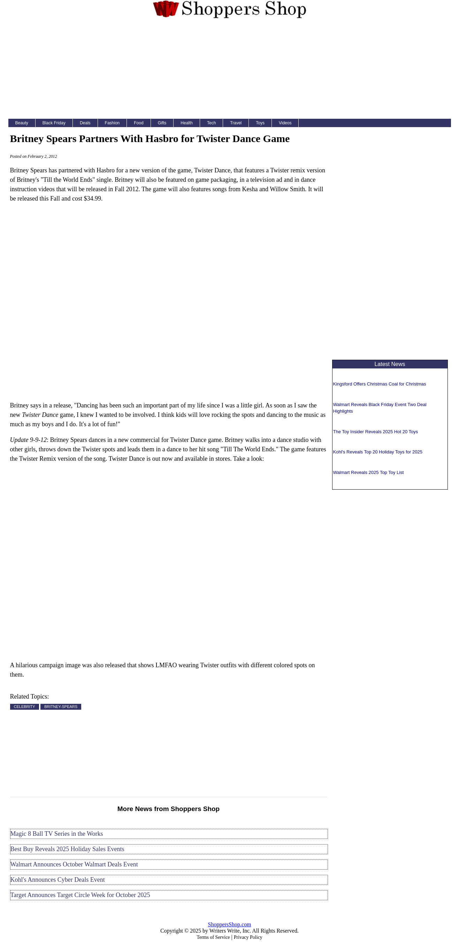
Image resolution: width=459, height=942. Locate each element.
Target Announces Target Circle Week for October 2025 (80, 895)
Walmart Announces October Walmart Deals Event (74, 864)
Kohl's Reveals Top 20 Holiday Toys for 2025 (377, 451)
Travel (236, 122)
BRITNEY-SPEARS (60, 706)
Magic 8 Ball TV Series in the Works (56, 833)
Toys (260, 122)
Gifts (162, 122)
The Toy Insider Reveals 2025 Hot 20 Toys (375, 431)
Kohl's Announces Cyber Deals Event (57, 879)
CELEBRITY (24, 706)
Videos (285, 122)
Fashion (112, 122)
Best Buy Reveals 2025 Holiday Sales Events (67, 849)
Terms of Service (213, 937)
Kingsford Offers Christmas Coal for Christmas (379, 384)
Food (138, 122)
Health (187, 122)
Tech (211, 122)
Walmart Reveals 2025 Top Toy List (368, 472)
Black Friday (54, 122)
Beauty (21, 122)
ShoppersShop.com (229, 924)
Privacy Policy (248, 937)
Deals (85, 122)
